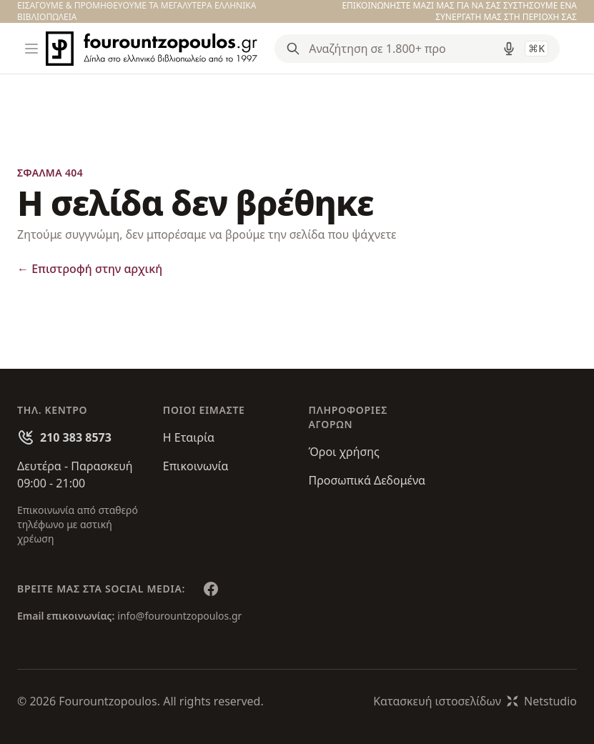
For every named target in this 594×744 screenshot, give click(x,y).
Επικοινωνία (196, 466)
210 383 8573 (76, 437)
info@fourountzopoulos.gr (179, 616)
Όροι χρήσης (344, 452)
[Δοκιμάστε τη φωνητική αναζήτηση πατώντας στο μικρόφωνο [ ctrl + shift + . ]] (509, 48)
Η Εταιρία (188, 437)
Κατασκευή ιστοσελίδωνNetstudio (475, 701)
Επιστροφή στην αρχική (89, 269)
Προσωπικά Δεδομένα (367, 480)
